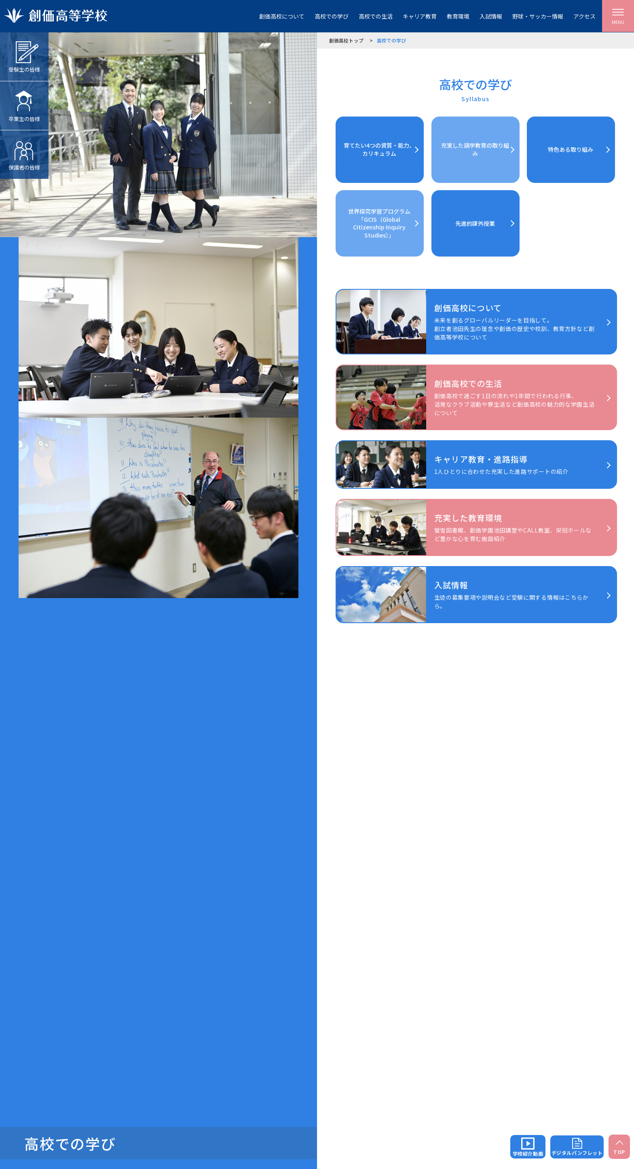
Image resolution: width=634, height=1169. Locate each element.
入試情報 (491, 16)
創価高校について (281, 16)
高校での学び (332, 16)
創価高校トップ (346, 40)
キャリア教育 (420, 16)
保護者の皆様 (24, 150)
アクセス (584, 16)
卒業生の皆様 (24, 102)
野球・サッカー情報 (537, 16)
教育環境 (458, 16)
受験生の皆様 (24, 52)
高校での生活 (376, 16)
